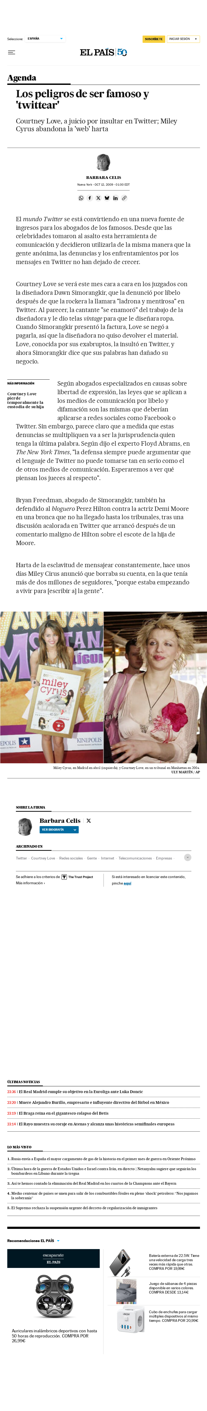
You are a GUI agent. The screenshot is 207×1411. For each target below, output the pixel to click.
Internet (107, 858)
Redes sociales (71, 858)
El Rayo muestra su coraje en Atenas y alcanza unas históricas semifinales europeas (97, 1124)
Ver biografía (59, 829)
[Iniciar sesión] (183, 39)
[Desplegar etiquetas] (187, 857)
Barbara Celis (103, 177)
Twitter (21, 858)
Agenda (21, 78)
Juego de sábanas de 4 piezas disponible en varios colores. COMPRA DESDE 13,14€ (173, 1287)
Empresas (164, 858)
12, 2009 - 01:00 (112, 184)
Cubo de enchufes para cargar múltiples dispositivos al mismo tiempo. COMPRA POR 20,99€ (173, 1316)
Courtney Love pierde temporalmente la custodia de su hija (25, 400)
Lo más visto (19, 1147)
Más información (30, 883)
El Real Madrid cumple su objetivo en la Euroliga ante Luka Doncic (81, 1091)
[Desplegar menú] (11, 52)
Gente (92, 858)
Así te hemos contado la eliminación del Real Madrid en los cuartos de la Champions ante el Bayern (93, 1183)
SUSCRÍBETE (154, 39)
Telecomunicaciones (135, 858)
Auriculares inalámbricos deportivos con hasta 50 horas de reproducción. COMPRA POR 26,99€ (54, 1335)
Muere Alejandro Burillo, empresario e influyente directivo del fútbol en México (94, 1102)
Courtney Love (43, 858)
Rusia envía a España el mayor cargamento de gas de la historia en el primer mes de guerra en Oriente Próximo (103, 1159)
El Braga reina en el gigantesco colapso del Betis (64, 1113)
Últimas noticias (23, 1082)
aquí (127, 883)
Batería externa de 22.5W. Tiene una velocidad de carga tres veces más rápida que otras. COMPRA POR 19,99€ (174, 1262)
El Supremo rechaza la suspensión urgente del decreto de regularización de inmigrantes (84, 1208)
